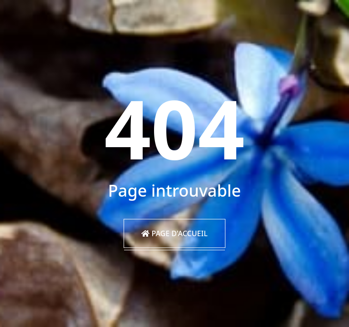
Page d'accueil (174, 233)
